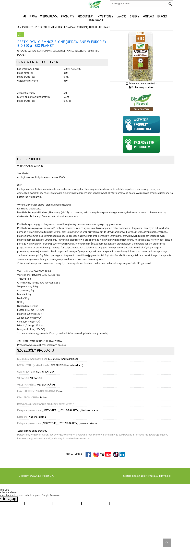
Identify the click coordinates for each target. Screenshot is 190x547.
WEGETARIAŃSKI (46, 384)
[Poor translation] (12, 499)
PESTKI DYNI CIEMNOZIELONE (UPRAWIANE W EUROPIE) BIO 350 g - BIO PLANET (72, 27)
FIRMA (33, 16)
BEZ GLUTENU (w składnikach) (67, 365)
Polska (59, 391)
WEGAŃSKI (36, 378)
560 (66, 80)
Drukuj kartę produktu (141, 87)
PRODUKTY (67, 16)
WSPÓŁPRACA (49, 16)
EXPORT (162, 16)
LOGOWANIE (96, 20)
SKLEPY (134, 16)
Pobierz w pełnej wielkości (141, 83)
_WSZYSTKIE (49, 410)
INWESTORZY (105, 16)
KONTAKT (148, 16)
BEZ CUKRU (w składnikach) (63, 359)
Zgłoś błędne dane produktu (32, 430)
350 (66, 73)
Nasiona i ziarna (37, 417)
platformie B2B (150, 475)
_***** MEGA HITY (68, 410)
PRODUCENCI (85, 16)
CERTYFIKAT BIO (45, 371)
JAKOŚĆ (121, 16)
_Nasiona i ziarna (89, 410)
